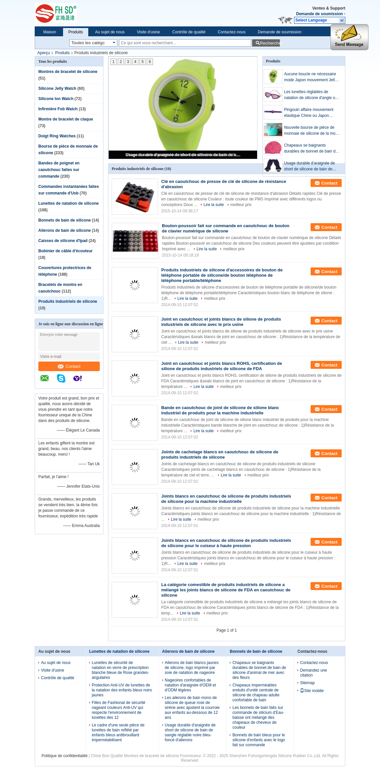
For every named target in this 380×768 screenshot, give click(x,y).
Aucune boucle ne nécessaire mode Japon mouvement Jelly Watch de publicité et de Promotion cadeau (310, 77)
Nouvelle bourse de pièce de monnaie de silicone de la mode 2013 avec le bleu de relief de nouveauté (312, 130)
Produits (75, 32)
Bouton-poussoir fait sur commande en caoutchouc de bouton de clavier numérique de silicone (225, 228)
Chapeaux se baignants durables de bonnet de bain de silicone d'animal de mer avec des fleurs (311, 148)
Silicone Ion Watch (55, 98)
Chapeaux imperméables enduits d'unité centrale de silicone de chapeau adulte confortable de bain (255, 692)
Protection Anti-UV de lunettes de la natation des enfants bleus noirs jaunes (122, 690)
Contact (69, 366)
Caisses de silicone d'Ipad (63, 240)
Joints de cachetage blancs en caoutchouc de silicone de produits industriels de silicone (219, 454)
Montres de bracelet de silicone (67, 71)
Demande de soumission (319, 14)
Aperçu (43, 53)
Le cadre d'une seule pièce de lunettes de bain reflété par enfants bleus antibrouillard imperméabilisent (118, 732)
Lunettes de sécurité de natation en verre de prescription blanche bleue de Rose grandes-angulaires (120, 670)
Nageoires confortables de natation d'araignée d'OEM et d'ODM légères (190, 685)
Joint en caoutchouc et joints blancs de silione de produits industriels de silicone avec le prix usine (221, 322)
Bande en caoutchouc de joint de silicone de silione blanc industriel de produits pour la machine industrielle (220, 410)
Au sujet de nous (110, 32)
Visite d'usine (148, 32)
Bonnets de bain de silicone (64, 220)
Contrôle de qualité (189, 32)
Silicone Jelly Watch (57, 88)
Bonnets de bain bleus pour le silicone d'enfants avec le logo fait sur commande (258, 740)
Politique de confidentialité (64, 755)
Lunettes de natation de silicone (68, 203)
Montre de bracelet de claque (65, 119)
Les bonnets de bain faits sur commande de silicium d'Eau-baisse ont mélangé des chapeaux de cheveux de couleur (258, 717)
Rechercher (270, 43)
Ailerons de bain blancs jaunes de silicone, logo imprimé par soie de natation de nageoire (192, 667)
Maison (49, 32)
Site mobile (311, 690)
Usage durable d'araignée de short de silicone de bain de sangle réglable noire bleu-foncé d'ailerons (183, 155)
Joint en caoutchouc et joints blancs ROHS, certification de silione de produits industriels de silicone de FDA (221, 366)
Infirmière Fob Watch (58, 109)
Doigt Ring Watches (57, 136)
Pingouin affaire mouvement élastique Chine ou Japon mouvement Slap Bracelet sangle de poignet (308, 113)
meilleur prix (241, 204)
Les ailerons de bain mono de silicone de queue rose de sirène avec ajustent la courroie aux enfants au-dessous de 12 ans (192, 707)
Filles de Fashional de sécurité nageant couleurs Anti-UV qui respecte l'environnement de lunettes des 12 (118, 710)
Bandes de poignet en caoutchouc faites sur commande (59, 170)
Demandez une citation (313, 673)
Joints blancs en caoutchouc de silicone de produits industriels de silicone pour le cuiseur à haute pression (226, 543)
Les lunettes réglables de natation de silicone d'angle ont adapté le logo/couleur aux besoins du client (311, 95)
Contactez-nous (232, 32)
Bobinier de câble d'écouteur (65, 251)
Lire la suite (214, 204)
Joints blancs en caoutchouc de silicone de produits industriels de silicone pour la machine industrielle (226, 499)
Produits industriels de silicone (67, 301)
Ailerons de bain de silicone (64, 230)
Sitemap (307, 683)
